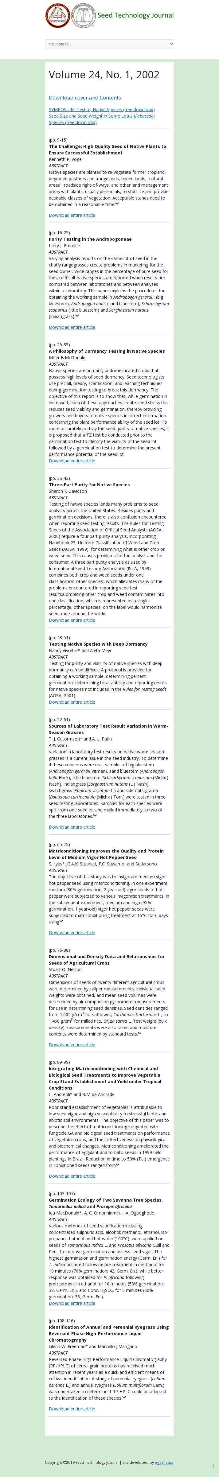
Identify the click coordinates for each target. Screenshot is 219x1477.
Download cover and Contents (85, 97)
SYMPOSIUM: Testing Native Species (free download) (102, 109)
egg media (164, 1462)
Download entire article (72, 215)
